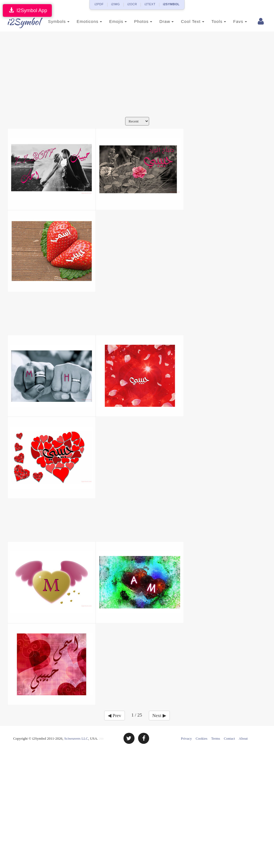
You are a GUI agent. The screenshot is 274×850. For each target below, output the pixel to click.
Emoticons (82, 21)
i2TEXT (149, 4)
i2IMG (115, 4)
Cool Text (185, 21)
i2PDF (99, 4)
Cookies (202, 738)
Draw (160, 21)
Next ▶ (159, 715)
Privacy (186, 738)
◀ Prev (114, 715)
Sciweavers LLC (76, 738)
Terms (215, 738)
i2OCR (132, 4)
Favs (233, 21)
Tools (212, 21)
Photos (136, 21)
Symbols (52, 21)
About (243, 738)
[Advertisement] (137, 75)
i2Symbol (18, 21)
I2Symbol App (27, 10)
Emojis (111, 21)
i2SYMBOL (171, 4)
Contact (229, 738)
